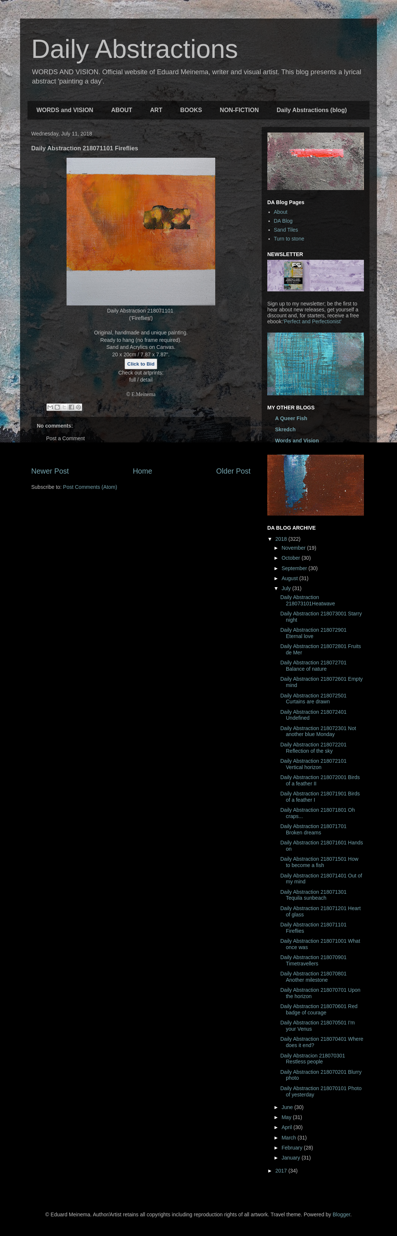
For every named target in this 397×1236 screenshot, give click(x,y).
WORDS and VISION (64, 110)
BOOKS (191, 110)
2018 (281, 539)
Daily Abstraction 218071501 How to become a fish (319, 862)
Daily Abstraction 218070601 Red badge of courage (319, 1009)
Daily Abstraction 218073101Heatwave (307, 600)
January (291, 1158)
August (290, 578)
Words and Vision (297, 441)
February (292, 1148)
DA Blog (283, 221)
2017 (281, 1171)
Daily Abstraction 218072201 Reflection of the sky (313, 748)
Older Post (233, 471)
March (289, 1138)
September (294, 568)
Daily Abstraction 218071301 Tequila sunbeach (313, 895)
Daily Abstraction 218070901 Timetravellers (313, 960)
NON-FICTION (239, 110)
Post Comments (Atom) (90, 487)
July (286, 588)
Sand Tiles (286, 230)
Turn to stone (289, 239)
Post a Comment (65, 438)
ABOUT (121, 110)
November (294, 548)
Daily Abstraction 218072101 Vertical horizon (313, 764)
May (287, 1117)
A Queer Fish (291, 418)
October (291, 558)
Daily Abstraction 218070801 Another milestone (313, 977)
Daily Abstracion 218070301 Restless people (312, 1059)
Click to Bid (140, 364)
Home (142, 471)
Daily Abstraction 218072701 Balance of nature (313, 666)
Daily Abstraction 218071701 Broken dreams (313, 829)
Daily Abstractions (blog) (312, 110)
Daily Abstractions (134, 49)
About (281, 212)
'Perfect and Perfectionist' (312, 321)
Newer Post (50, 471)
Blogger (341, 1214)
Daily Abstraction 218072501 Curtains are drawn (313, 699)
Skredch (285, 429)
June (287, 1107)
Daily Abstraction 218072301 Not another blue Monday (318, 731)
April (287, 1127)
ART (156, 110)
